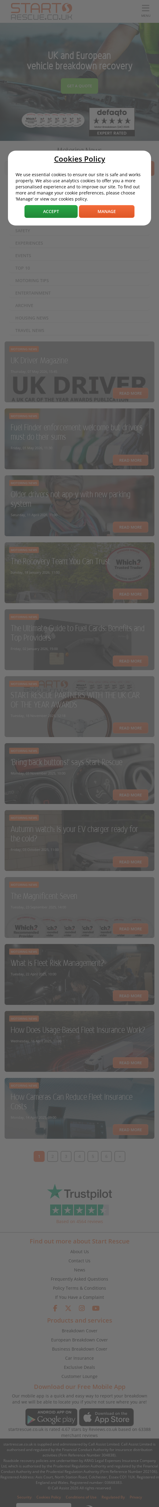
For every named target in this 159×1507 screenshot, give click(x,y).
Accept (51, 211)
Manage (107, 211)
